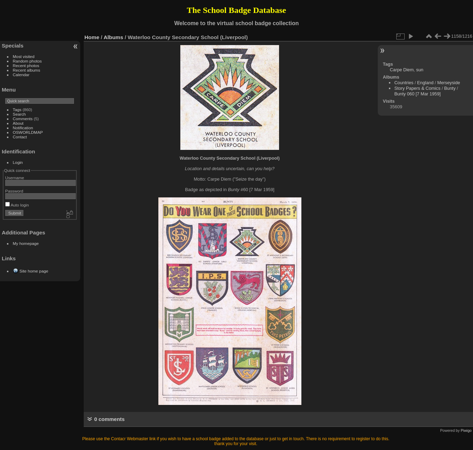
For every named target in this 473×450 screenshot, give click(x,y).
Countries (403, 82)
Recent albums (26, 70)
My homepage (26, 243)
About (18, 123)
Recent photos (26, 65)
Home (91, 37)
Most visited (24, 56)
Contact (20, 137)
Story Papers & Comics (417, 88)
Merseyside (448, 82)
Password (14, 191)
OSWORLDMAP (28, 132)
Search (19, 114)
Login (18, 162)
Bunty (450, 88)
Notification (23, 127)
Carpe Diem (402, 69)
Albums (113, 37)
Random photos (27, 61)
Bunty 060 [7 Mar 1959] (417, 93)
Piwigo (466, 430)
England (425, 82)
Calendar (21, 74)
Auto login (17, 205)
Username (14, 177)
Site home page (34, 271)
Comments (23, 118)
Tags (17, 109)
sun (419, 69)
